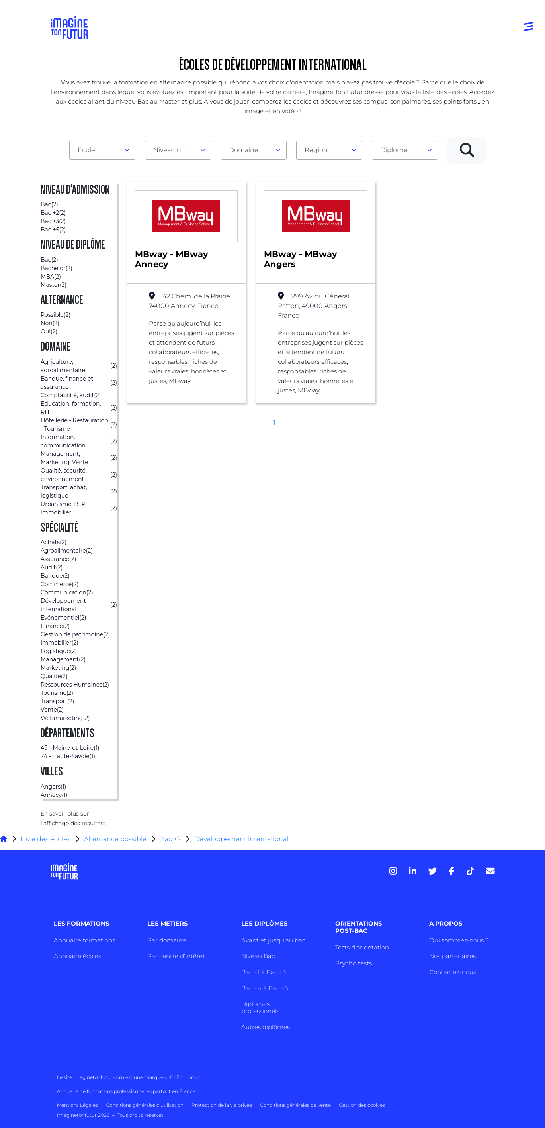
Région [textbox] (316, 150)
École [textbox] (86, 150)
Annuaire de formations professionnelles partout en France (126, 1091)
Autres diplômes (265, 1027)
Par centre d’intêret (176, 956)
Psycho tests (353, 963)
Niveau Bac (258, 956)
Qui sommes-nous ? (458, 940)
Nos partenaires (452, 956)
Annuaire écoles (77, 956)
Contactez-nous (452, 972)
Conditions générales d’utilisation (145, 1105)
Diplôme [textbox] (394, 150)
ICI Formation (184, 1077)
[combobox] (102, 150)
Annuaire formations (84, 940)
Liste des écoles (45, 839)
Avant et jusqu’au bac (273, 940)
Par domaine (166, 940)
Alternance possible (115, 839)
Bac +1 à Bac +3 (263, 972)
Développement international (241, 839)
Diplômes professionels (260, 1007)
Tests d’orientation (362, 947)
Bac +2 (170, 839)
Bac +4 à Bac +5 (264, 988)
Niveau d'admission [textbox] (174, 150)
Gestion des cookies (362, 1105)
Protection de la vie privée (221, 1105)
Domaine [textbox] (243, 150)
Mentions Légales (77, 1105)
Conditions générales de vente (295, 1105)
